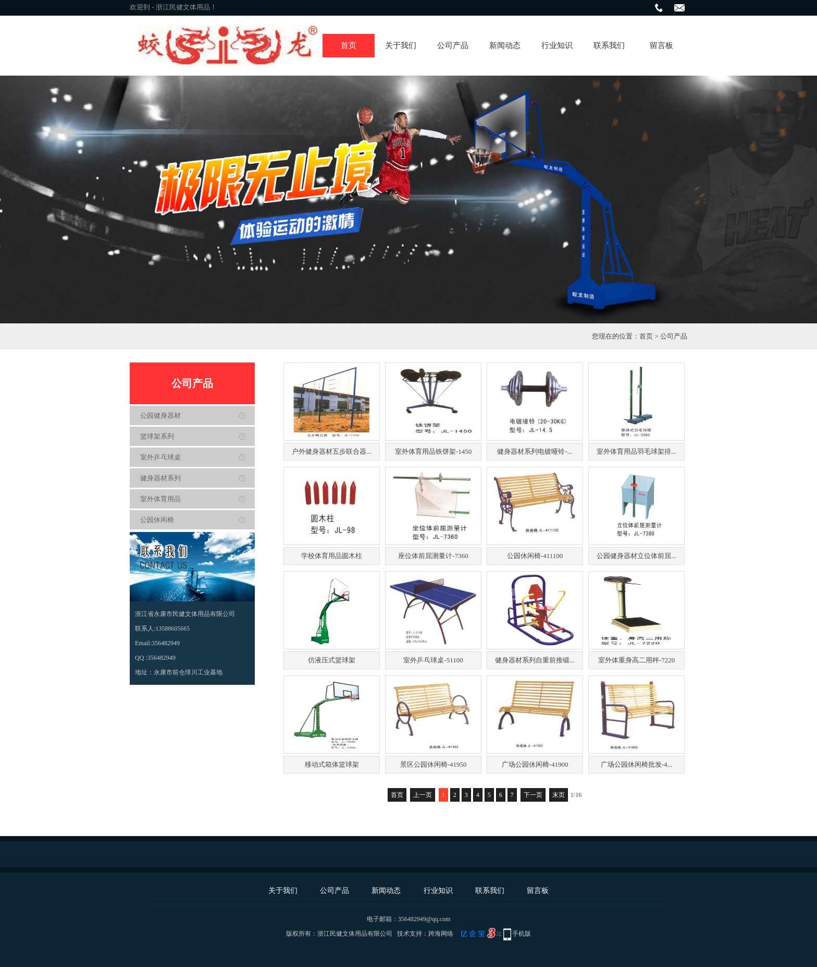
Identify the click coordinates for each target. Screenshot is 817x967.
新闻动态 (505, 45)
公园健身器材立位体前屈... (636, 556)
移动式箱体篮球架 (332, 764)
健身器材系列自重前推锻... (535, 660)
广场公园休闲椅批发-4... (637, 764)
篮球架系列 (157, 436)
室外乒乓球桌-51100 (433, 660)
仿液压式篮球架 (331, 660)
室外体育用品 (160, 499)
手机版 (521, 933)
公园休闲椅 (157, 520)
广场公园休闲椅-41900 (535, 764)
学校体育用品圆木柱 (331, 556)
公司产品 (452, 45)
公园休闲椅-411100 (535, 556)
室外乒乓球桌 (160, 457)
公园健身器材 (160, 415)
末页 (558, 795)
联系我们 (609, 45)
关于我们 (400, 45)
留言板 (661, 45)
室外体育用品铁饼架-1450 (433, 451)
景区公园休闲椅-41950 (433, 764)
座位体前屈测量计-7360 (433, 556)
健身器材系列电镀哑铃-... (534, 451)
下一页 (533, 795)
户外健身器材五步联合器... (332, 451)
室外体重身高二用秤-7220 (636, 660)
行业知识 (557, 45)
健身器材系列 (160, 478)
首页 (348, 45)
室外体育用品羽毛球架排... (636, 451)
